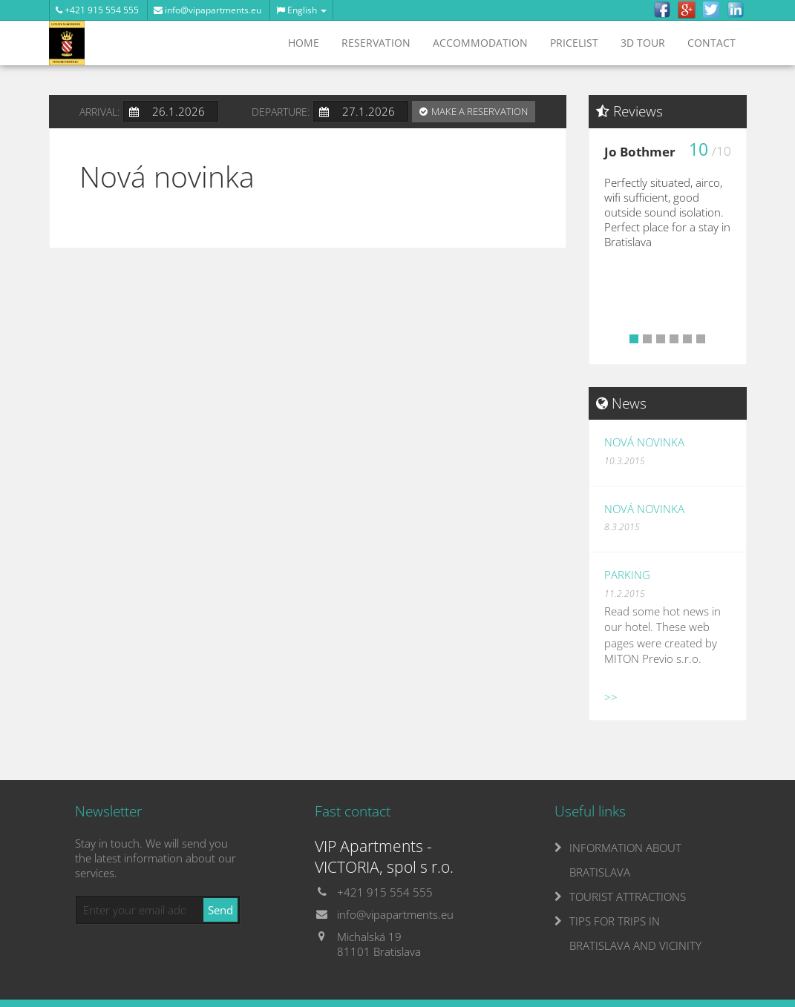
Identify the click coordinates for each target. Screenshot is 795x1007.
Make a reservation (479, 111)
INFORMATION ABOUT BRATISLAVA (625, 859)
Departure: (281, 112)
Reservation (375, 43)
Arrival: (99, 112)
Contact (711, 43)
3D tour (643, 43)
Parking (627, 574)
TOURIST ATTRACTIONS (627, 896)
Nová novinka (644, 442)
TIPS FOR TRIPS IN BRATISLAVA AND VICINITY (635, 933)
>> (611, 697)
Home (303, 43)
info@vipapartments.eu (207, 10)
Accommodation (480, 43)
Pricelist (574, 43)
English (301, 10)
